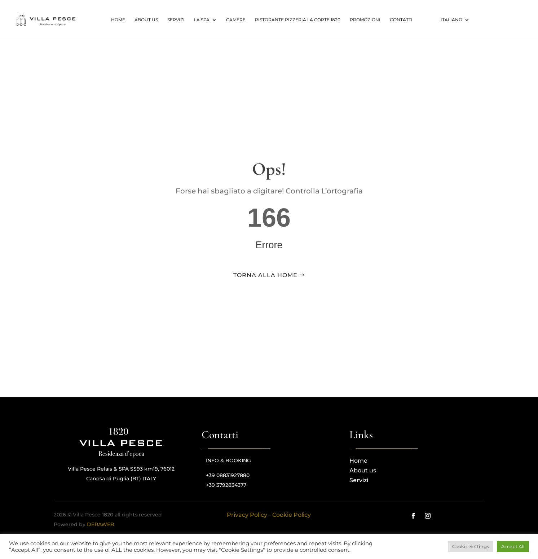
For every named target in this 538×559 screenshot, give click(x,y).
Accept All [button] (513, 546)
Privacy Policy (247, 514)
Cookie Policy (291, 514)
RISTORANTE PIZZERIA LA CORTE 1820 (297, 19)
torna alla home (265, 275)
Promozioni (365, 19)
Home (118, 19)
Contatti (401, 19)
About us (146, 19)
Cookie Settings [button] (470, 546)
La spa (202, 19)
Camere (236, 19)
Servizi (176, 19)
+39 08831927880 (228, 475)
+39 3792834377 (226, 485)
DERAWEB (100, 524)
